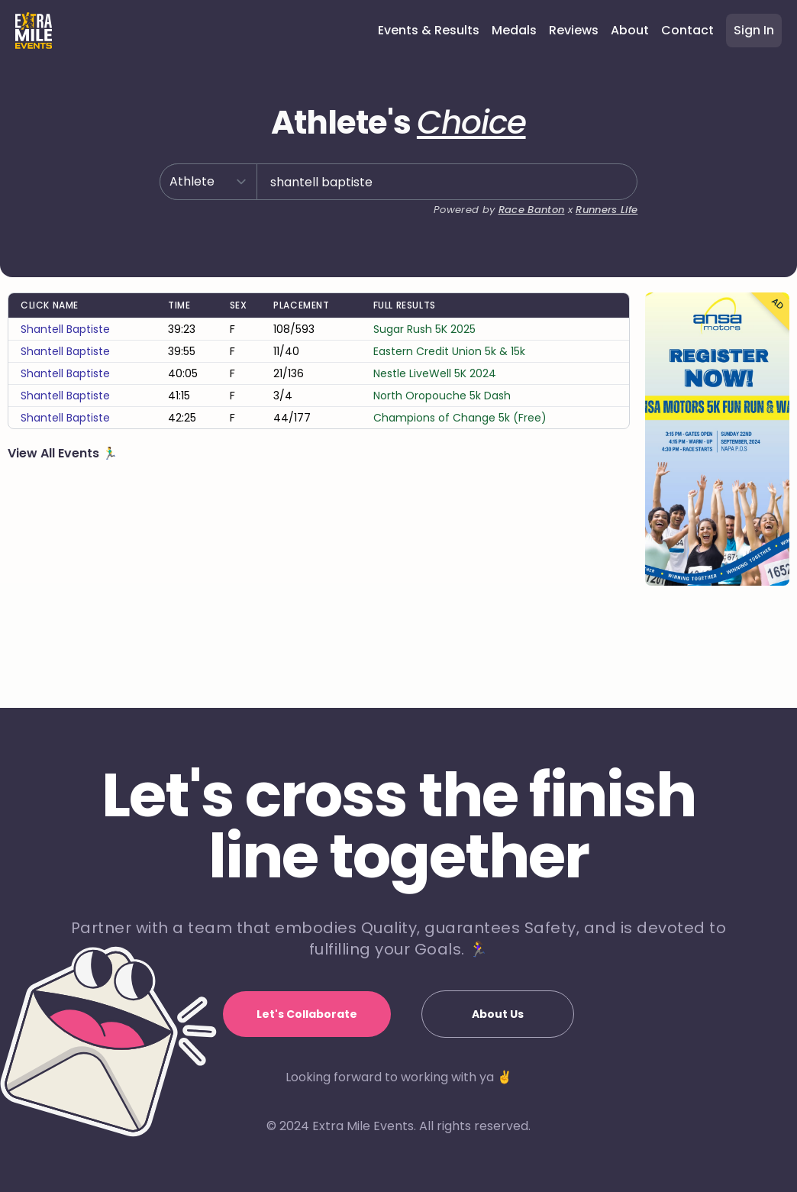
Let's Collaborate (307, 1014)
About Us (498, 1014)
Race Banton (521, 233)
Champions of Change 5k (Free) (460, 466)
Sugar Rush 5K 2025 (424, 378)
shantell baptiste (65, 378)
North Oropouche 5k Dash (442, 444)
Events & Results (428, 30)
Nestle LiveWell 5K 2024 (434, 422)
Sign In (754, 30)
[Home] (33, 30)
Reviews (574, 30)
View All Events (55, 502)
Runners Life (603, 233)
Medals (514, 30)
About (630, 30)
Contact (687, 30)
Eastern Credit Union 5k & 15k (449, 400)
